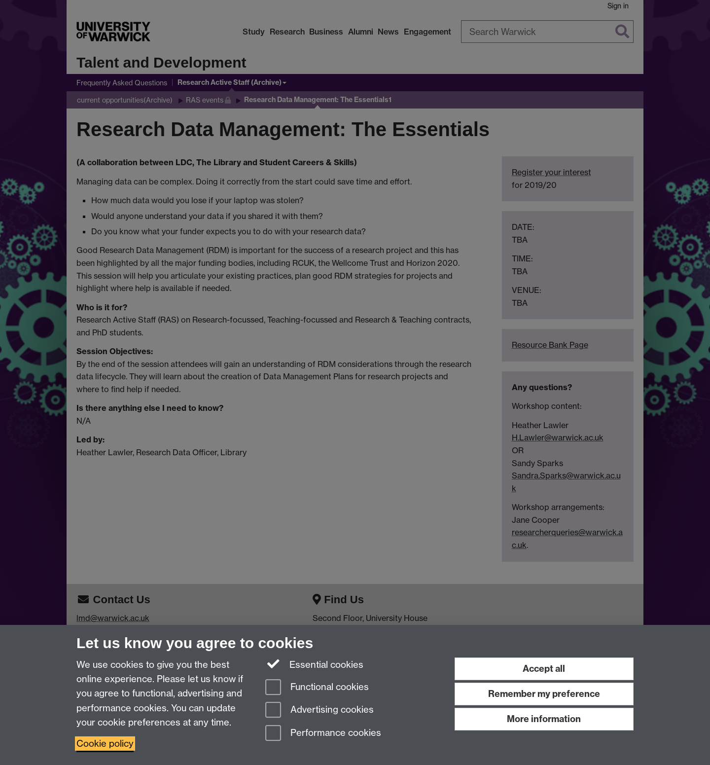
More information (544, 719)
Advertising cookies (319, 710)
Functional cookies (317, 688)
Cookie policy (105, 743)
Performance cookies (323, 734)
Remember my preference (544, 693)
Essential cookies (314, 663)
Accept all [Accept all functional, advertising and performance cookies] (544, 668)
